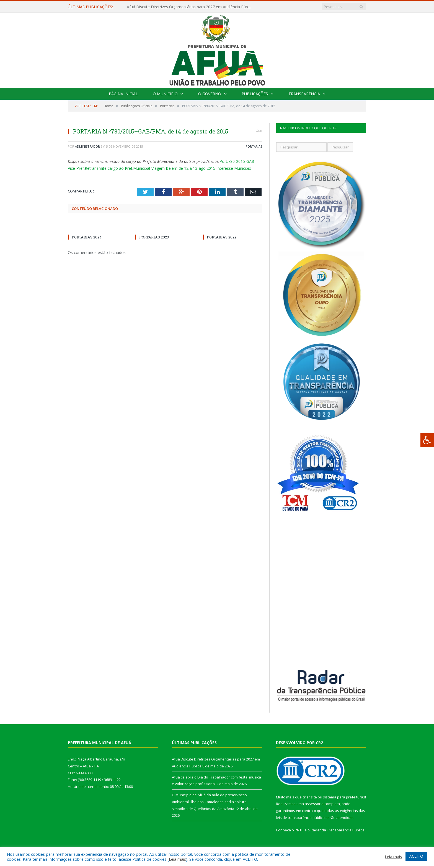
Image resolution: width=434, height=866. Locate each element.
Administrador (87, 146)
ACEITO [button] (416, 856)
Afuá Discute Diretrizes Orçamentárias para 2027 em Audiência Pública (190, 6)
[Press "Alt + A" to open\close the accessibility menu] (427, 440)
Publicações (255, 93)
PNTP (299, 830)
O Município (165, 93)
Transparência (304, 93)
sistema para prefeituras (344, 797)
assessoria (314, 803)
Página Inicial (123, 93)
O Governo (209, 93)
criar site (310, 797)
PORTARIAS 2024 (87, 237)
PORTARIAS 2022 (221, 237)
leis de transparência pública (300, 817)
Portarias (254, 146)
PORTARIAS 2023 (154, 237)
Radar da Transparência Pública (338, 830)
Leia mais (177, 859)
